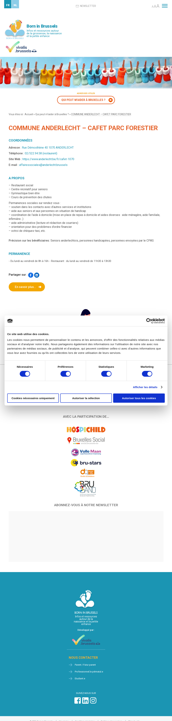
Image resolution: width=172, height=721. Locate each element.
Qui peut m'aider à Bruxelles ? (83, 100)
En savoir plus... (25, 287)
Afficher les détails (145, 387)
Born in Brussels (42, 26)
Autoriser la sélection (86, 397)
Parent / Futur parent (85, 664)
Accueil (29, 114)
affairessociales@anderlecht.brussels (43, 165)
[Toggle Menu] (165, 5)
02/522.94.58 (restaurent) (41, 153)
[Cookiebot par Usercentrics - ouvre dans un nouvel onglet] (149, 321)
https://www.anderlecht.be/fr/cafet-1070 (48, 159)
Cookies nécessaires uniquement (33, 397)
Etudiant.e (80, 678)
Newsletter (86, 6)
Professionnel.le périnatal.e (89, 671)
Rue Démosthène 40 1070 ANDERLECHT (48, 147)
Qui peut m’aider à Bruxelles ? (52, 114)
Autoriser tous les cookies (139, 397)
